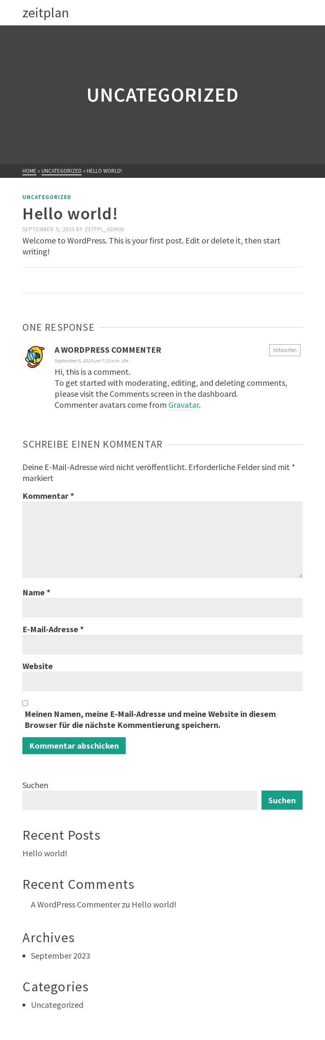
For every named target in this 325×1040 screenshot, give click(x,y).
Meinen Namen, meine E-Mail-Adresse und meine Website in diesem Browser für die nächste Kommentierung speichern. (150, 719)
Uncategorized (47, 197)
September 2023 (60, 955)
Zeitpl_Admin (104, 229)
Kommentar (48, 495)
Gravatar (183, 404)
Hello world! (44, 853)
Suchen (35, 785)
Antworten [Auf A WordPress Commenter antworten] (285, 350)
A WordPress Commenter (108, 349)
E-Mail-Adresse (53, 629)
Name (36, 592)
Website (37, 666)
